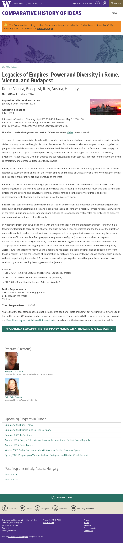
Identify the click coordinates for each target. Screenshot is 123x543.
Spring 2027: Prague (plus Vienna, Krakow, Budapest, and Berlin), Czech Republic (47, 455)
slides (70, 132)
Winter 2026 (11, 474)
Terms (86, 522)
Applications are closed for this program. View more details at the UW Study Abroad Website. (59, 329)
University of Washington (18, 536)
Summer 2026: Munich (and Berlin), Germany (28, 429)
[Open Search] (105, 3)
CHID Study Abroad (14, 67)
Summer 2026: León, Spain (18, 435)
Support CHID (61, 498)
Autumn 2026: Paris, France (19, 445)
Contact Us (88, 531)
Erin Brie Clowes (13, 397)
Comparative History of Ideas (42, 13)
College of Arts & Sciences (81, 3)
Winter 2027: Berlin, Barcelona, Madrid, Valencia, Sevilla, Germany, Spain (42, 450)
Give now (116, 3)
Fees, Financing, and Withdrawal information (29, 320)
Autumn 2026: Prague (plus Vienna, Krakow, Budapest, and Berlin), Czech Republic (47, 440)
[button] (105, 106)
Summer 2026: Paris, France (19, 424)
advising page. (45, 28)
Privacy (87, 520)
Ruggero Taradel (14, 371)
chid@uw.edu (48, 522)
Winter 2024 (11, 479)
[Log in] (97, 3)
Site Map (87, 525)
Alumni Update (90, 528)
